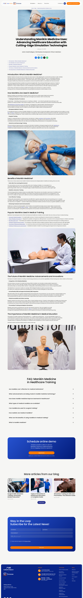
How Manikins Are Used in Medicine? (17, 62)
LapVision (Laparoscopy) (62, 591)
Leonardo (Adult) (62, 578)
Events (73, 574)
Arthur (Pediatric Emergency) (15, 218)
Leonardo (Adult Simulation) (15, 217)
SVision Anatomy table (63, 569)
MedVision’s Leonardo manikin (17, 104)
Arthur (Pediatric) (62, 582)
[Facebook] (36, 58)
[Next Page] (41, 502)
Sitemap (73, 580)
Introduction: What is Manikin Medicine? (17, 61)
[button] (33, 3)
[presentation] (52, 541)
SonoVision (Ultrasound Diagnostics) (17, 224)
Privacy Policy (28, 541)
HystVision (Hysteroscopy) (62, 588)
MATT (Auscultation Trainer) (62, 575)
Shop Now (46, 3)
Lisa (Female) (62, 580)
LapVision (41, 118)
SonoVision (48, 118)
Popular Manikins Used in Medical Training (18, 66)
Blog (35, 8)
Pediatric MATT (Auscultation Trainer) (63, 584)
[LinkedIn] (39, 58)
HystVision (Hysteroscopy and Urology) (17, 225)
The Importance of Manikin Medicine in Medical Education (22, 69)
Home (32, 8)
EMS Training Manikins (63, 596)
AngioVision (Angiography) (62, 594)
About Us (74, 569)
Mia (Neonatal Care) (13, 220)
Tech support (74, 576)
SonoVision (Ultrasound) (61, 572)
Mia (8, 112)
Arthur (13, 112)
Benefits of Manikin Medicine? (15, 64)
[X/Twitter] (44, 58)
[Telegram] (41, 58)
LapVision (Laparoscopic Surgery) (16, 222)
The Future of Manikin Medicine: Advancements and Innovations (23, 68)
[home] (12, 3)
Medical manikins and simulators (75, 572)
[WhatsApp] (47, 58)
